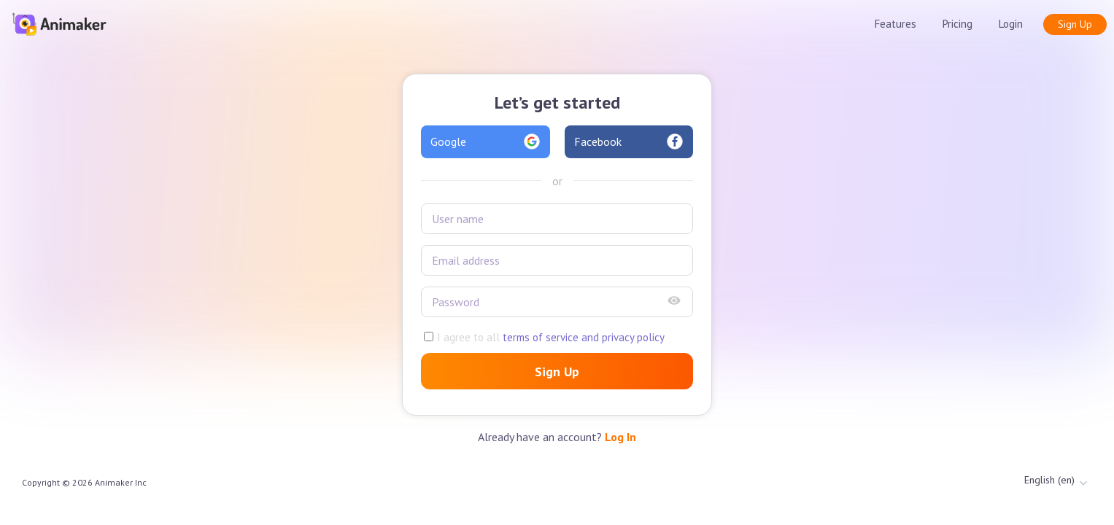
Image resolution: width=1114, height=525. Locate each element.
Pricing (957, 24)
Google (485, 141)
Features (895, 24)
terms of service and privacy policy (582, 337)
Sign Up (1075, 24)
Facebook (629, 141)
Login (1011, 24)
